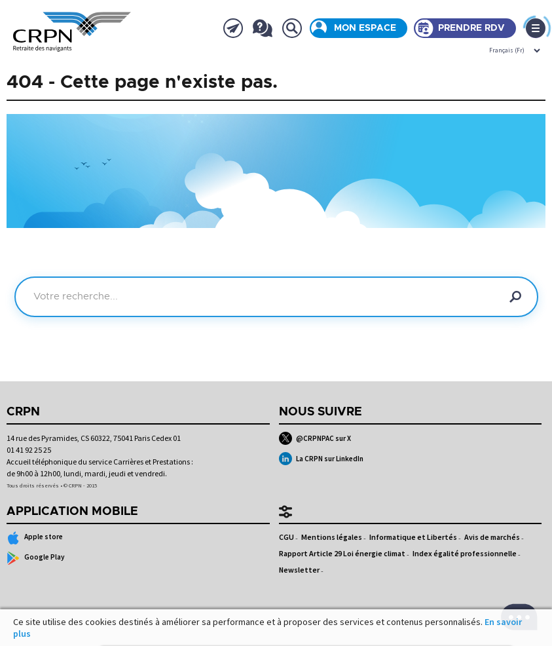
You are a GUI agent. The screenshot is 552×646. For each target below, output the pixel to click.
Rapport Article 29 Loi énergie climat (342, 553)
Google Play (36, 558)
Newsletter (299, 570)
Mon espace (365, 28)
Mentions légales (331, 537)
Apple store (35, 537)
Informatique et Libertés (413, 537)
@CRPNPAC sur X (315, 438)
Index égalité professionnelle (465, 553)
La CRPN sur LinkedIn (321, 458)
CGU (286, 537)
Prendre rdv (471, 28)
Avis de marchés (492, 537)
